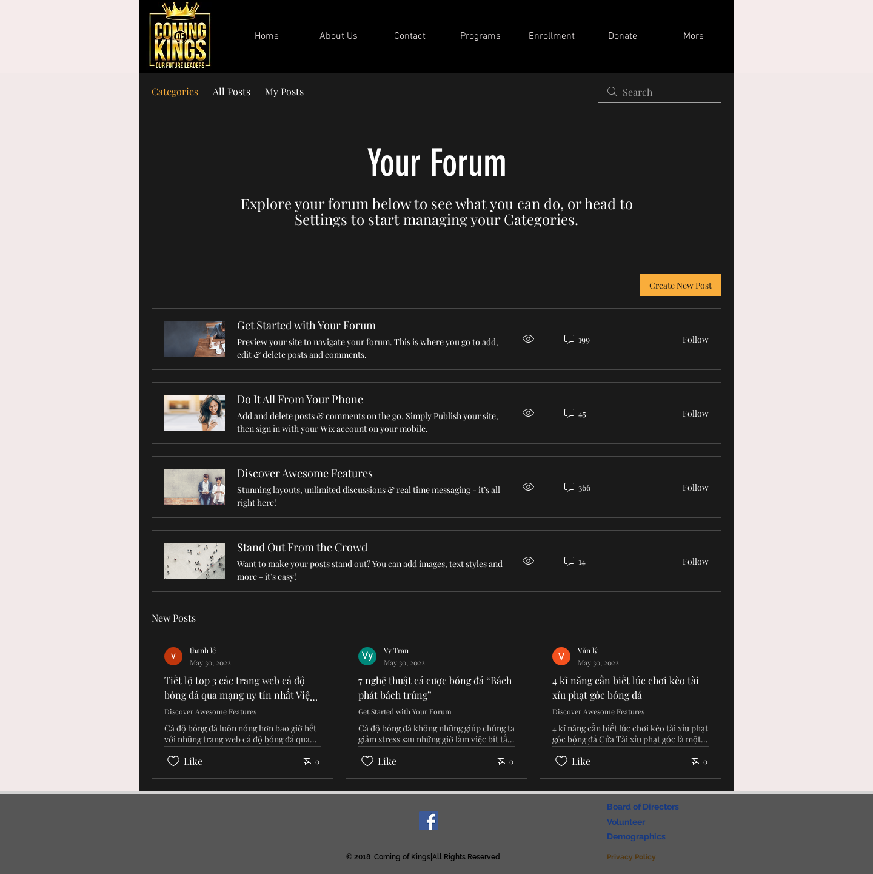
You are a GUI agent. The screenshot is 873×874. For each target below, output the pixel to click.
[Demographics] (638, 837)
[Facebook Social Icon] (428, 820)
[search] (659, 92)
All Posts (231, 91)
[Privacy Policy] (632, 857)
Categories (175, 91)
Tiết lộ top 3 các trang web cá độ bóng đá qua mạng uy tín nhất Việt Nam (238, 695)
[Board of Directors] (646, 807)
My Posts (284, 91)
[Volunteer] (628, 822)
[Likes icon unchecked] (173, 761)
